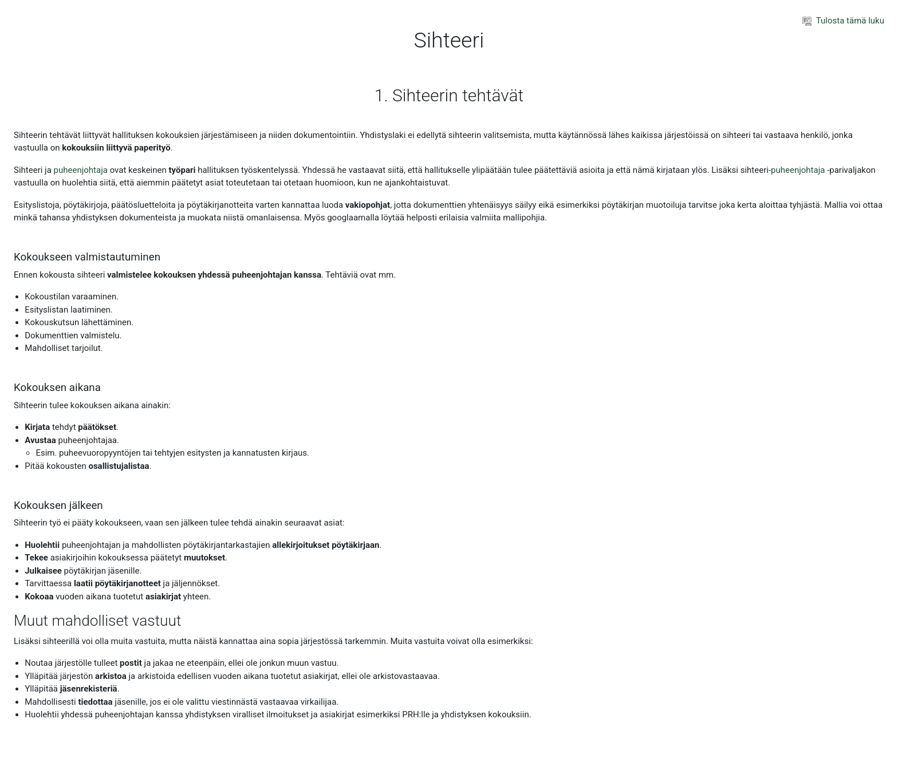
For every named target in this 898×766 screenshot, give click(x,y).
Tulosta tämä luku (843, 20)
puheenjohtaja (81, 170)
